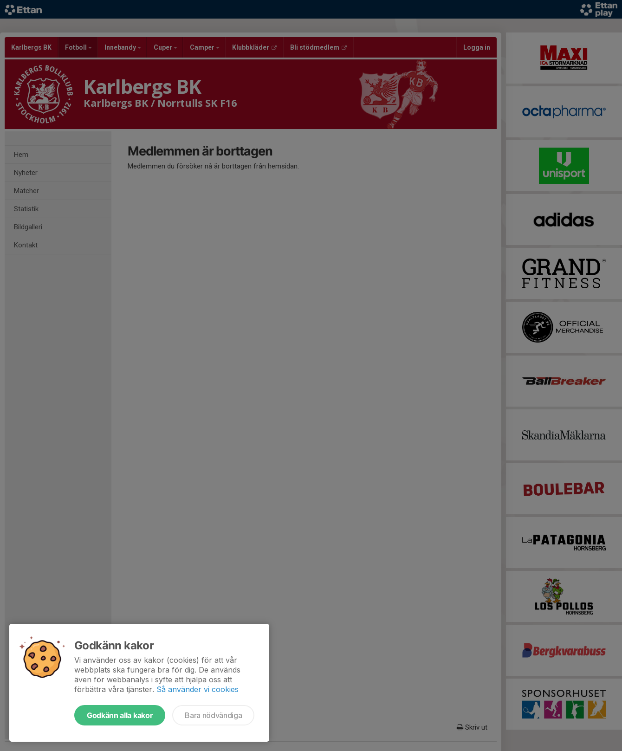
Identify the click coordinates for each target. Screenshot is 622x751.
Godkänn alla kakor (120, 715)
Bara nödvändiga (213, 715)
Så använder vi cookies (197, 689)
